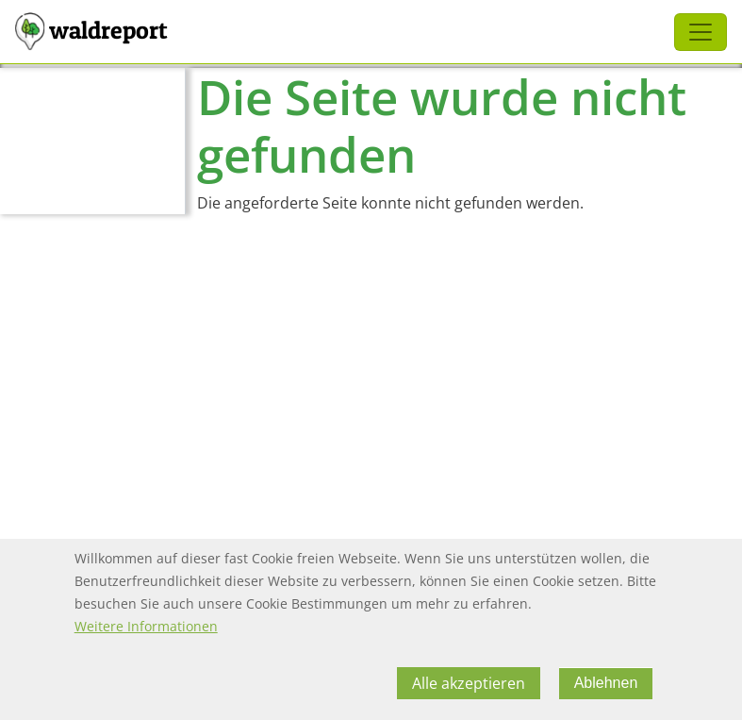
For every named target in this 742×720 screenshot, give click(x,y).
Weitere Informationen (146, 636)
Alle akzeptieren (468, 692)
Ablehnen (606, 692)
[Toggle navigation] (700, 32)
